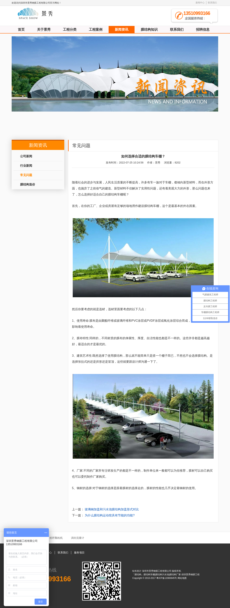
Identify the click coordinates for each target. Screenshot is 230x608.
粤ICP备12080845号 (167, 578)
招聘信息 (203, 29)
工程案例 (95, 29)
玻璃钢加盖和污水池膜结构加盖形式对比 (112, 509)
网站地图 (182, 578)
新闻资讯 (121, 29)
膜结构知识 (149, 29)
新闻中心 (200, 2)
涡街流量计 (77, 537)
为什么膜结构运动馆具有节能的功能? (110, 515)
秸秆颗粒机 (56, 537)
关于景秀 (44, 29)
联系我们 (212, 2)
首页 (21, 29)
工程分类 (69, 29)
